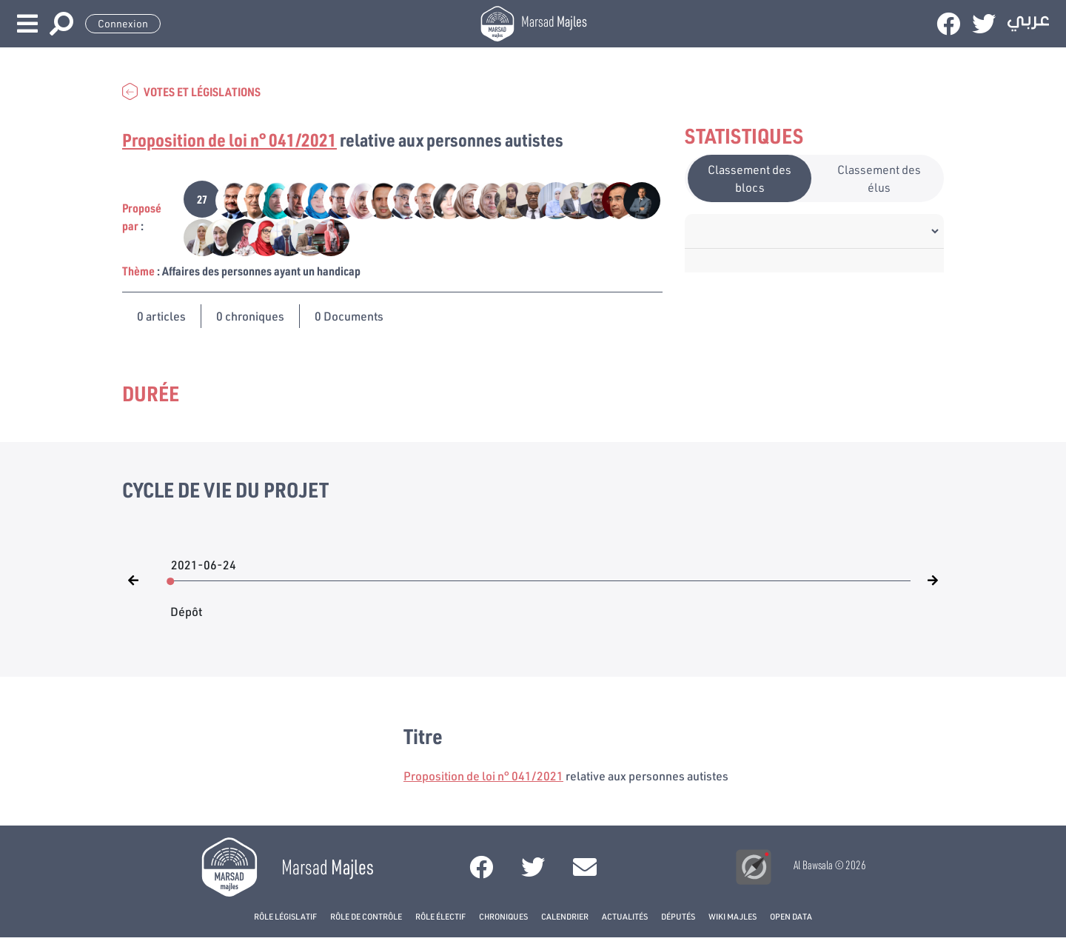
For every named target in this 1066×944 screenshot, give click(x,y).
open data (791, 916)
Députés (678, 916)
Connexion (123, 23)
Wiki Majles (732, 916)
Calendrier (565, 916)
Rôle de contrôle (366, 916)
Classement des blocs (749, 178)
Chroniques (503, 916)
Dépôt (186, 604)
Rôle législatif (285, 916)
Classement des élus (879, 178)
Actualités (625, 916)
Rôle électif (440, 916)
